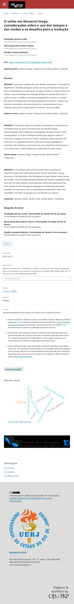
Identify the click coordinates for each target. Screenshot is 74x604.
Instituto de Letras (17, 552)
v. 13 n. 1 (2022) (28, 13)
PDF (8, 244)
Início (6, 13)
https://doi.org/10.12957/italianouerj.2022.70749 (30, 62)
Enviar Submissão (13, 369)
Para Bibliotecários (11, 476)
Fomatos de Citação (12, 278)
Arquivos (15, 13)
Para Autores (9, 472)
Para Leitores (9, 468)
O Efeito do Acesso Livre (21, 356)
